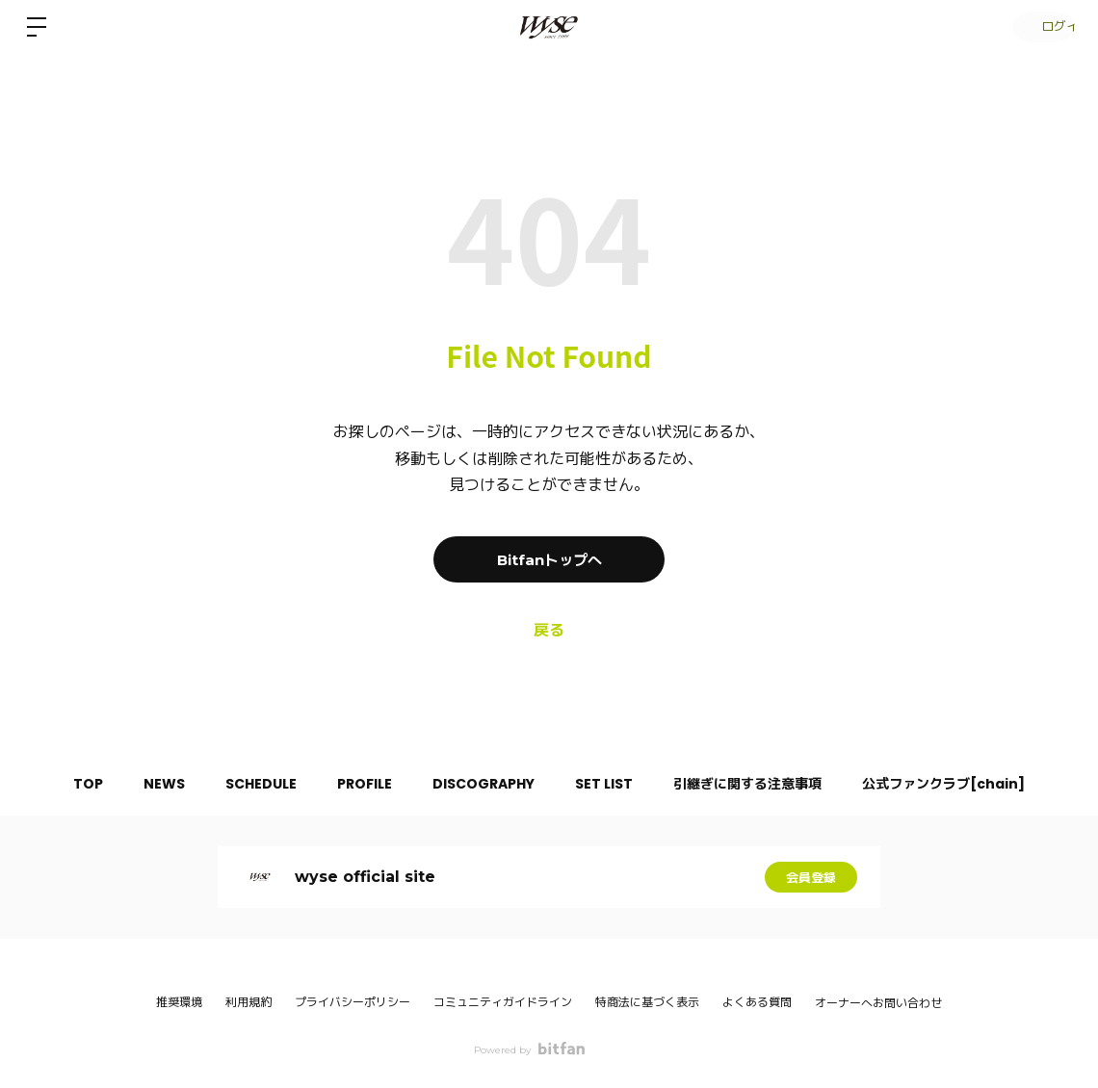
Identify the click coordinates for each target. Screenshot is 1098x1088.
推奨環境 (179, 1002)
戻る (549, 630)
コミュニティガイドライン (502, 1002)
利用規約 (248, 1002)
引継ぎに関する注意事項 (767, 783)
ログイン (1040, 26)
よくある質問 (757, 1002)
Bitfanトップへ (549, 559)
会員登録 (811, 877)
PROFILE (360, 783)
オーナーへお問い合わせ (878, 1003)
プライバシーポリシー (352, 1002)
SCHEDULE (249, 783)
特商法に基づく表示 (647, 1002)
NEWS (145, 783)
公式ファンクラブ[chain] (970, 783)
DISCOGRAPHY (487, 783)
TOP (61, 783)
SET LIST (615, 783)
